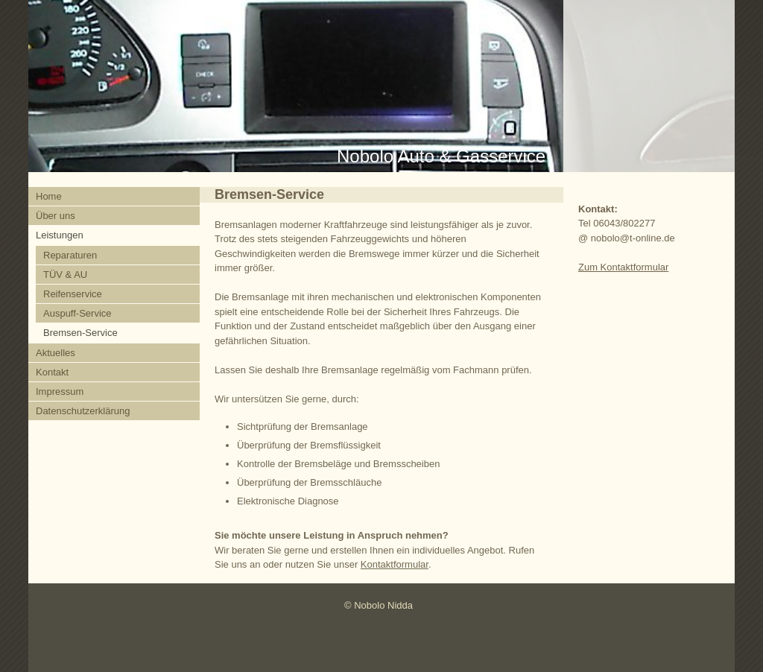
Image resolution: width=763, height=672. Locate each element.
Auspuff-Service (77, 313)
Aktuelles (55, 352)
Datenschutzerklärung (83, 410)
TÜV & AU (65, 274)
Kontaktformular (394, 564)
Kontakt (52, 372)
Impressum (59, 391)
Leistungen (59, 235)
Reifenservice (72, 293)
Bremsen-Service (80, 332)
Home (49, 196)
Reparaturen (70, 255)
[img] (381, 86)
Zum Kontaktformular (623, 267)
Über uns (55, 215)
